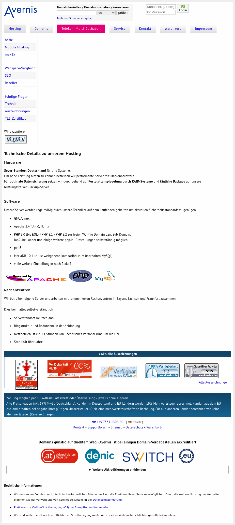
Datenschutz (134, 427)
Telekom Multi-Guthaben (81, 29)
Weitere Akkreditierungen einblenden (119, 470)
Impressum (203, 29)
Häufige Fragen (16, 96)
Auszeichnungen (17, 111)
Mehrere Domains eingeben (75, 18)
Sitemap (116, 427)
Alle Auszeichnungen (213, 382)
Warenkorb (173, 29)
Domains (41, 29)
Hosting (15, 29)
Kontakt (145, 29)
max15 (10, 54)
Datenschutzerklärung (107, 499)
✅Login (183, 8)
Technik (10, 103)
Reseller (11, 83)
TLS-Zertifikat (15, 118)
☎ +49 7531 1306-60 (107, 422)
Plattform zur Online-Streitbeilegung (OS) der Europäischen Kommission (61, 507)
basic (9, 40)
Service (120, 29)
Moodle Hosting (17, 47)
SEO (8, 75)
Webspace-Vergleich (20, 68)
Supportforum (97, 427)
